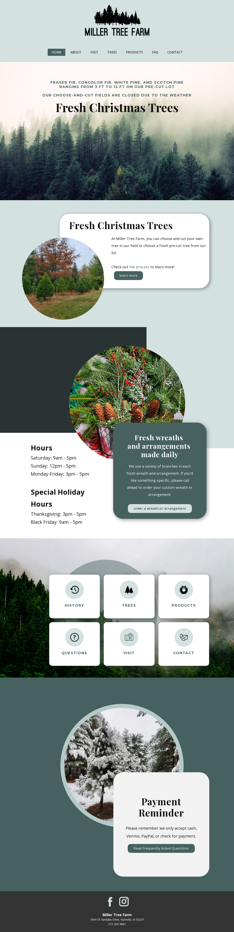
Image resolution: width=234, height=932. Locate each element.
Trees (112, 52)
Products (134, 52)
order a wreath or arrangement (160, 508)
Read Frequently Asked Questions (161, 848)
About (75, 52)
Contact (175, 52)
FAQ (155, 52)
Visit (94, 52)
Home (56, 52)
